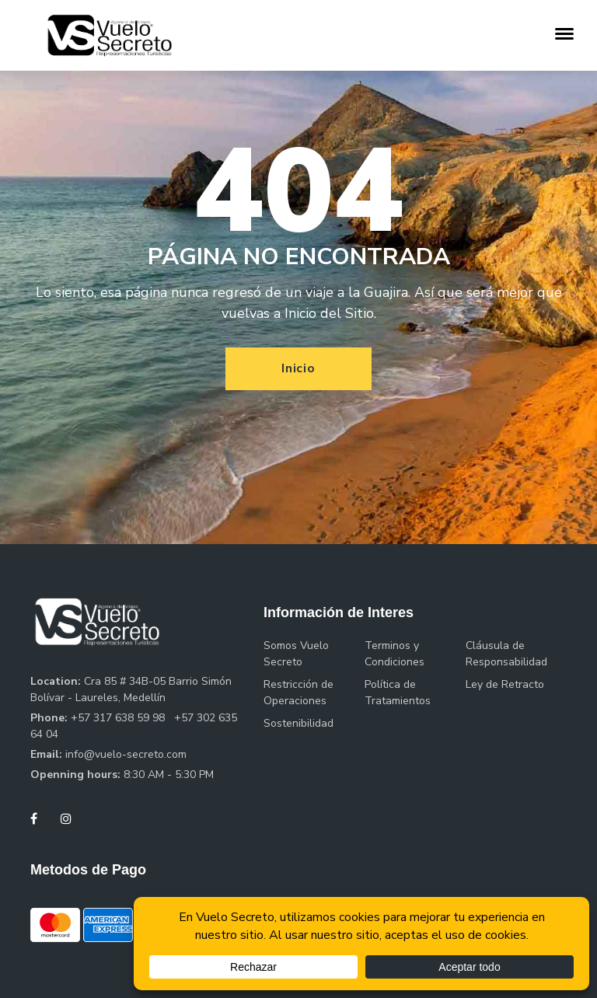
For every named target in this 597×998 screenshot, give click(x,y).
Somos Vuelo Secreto (296, 653)
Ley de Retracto (505, 684)
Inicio (298, 368)
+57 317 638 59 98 (119, 717)
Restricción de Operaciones (298, 692)
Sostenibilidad (298, 723)
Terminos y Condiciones (394, 653)
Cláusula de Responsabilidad (506, 653)
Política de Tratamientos (398, 692)
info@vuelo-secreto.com (126, 754)
